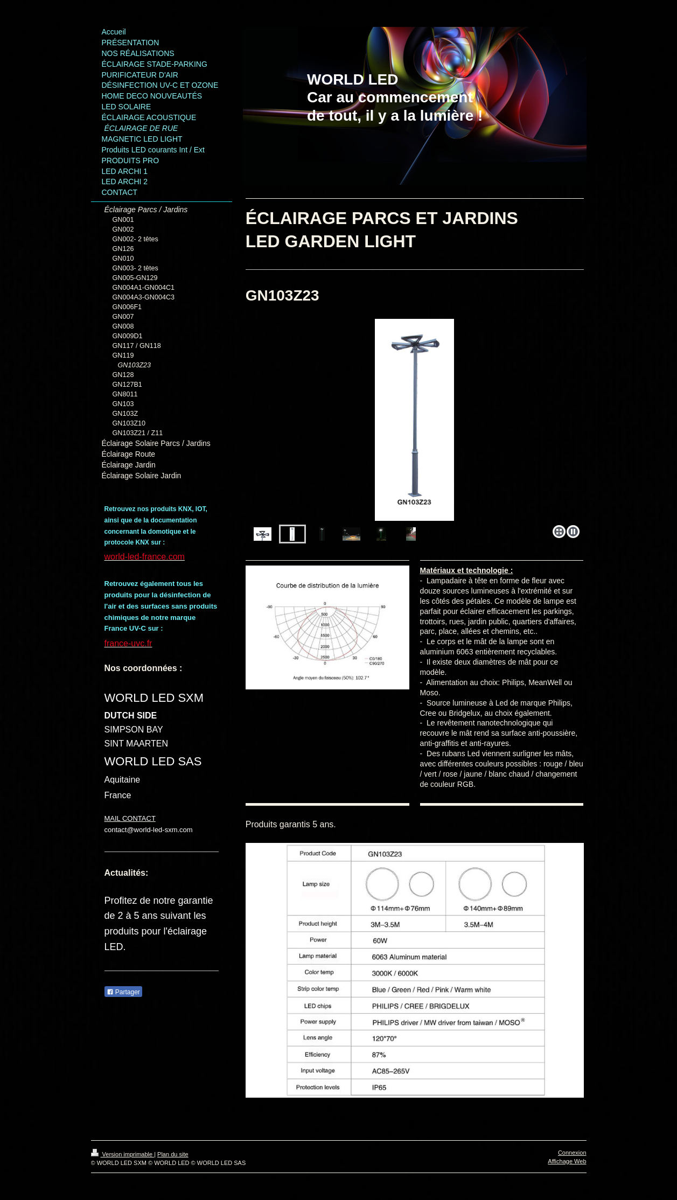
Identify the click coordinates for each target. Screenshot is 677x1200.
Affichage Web (567, 1161)
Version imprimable (123, 1154)
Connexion (572, 1152)
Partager (123, 992)
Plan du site (172, 1154)
